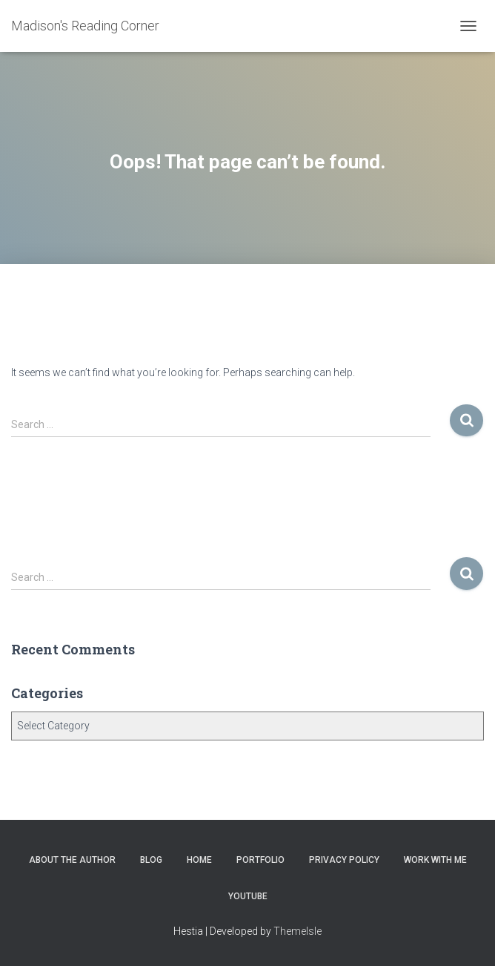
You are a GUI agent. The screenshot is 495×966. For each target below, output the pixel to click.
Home (199, 860)
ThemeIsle (297, 931)
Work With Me (435, 860)
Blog (151, 860)
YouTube (248, 896)
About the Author (72, 860)
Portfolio (260, 860)
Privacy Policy (344, 860)
